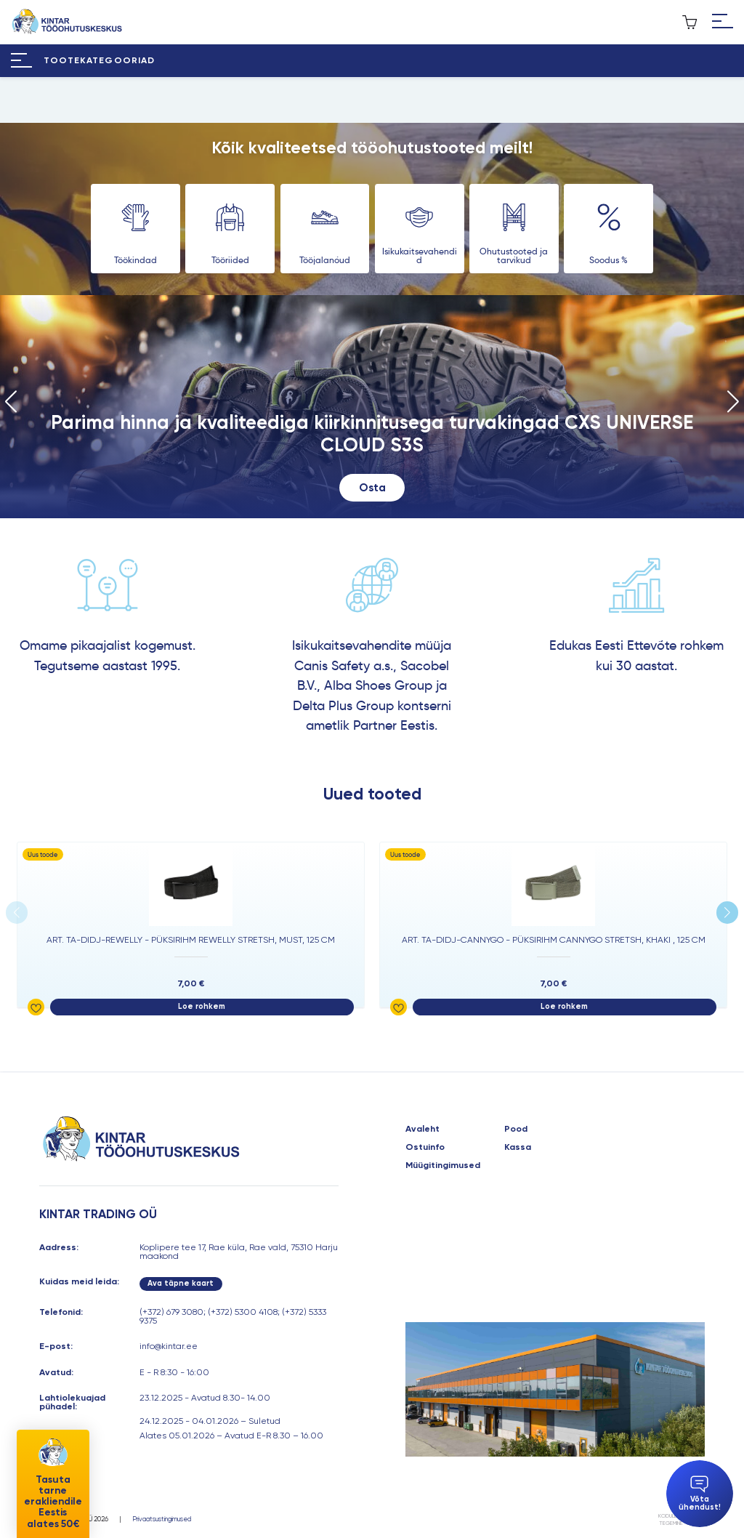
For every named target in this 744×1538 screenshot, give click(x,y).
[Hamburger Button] (722, 22)
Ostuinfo (425, 1147)
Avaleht (422, 1128)
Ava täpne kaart (180, 1283)
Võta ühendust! (700, 1493)
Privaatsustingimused (161, 1519)
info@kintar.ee (169, 1346)
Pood (515, 1128)
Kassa (517, 1147)
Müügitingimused (442, 1165)
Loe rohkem (201, 1006)
